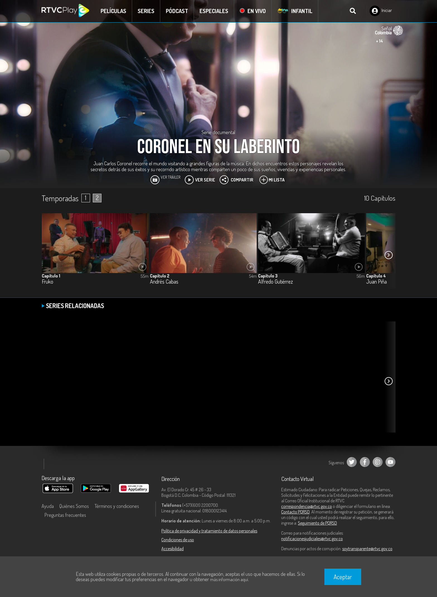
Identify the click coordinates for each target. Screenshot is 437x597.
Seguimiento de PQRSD (317, 523)
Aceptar (343, 577)
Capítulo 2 (159, 276)
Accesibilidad (172, 548)
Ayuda (48, 506)
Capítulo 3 (268, 276)
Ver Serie (200, 179)
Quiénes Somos (74, 506)
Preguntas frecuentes (65, 515)
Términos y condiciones (116, 506)
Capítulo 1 (51, 276)
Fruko (47, 282)
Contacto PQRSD (295, 512)
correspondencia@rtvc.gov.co (306, 506)
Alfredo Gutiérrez (275, 282)
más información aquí (229, 579)
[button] (388, 255)
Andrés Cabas (164, 282)
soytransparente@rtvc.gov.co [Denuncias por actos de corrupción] (367, 548)
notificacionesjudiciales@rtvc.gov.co (312, 538)
